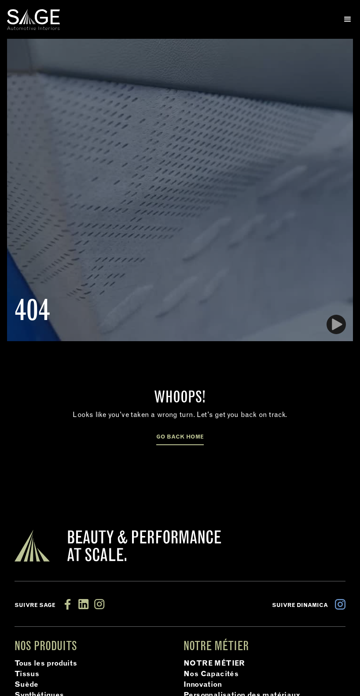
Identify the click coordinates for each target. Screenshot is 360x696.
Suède (27, 685)
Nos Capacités (211, 674)
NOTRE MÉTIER (214, 663)
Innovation (203, 685)
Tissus (27, 674)
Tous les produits (46, 663)
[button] (344, 19)
